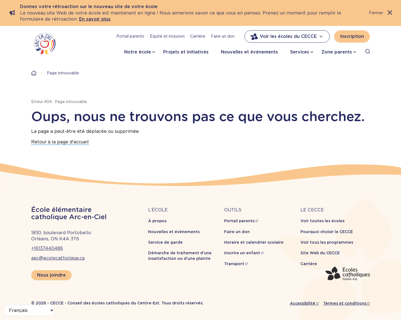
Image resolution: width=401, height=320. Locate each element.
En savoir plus (95, 19)
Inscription (352, 36)
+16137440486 (47, 248)
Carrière (197, 36)
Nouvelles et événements (249, 52)
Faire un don (222, 36)
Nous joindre (51, 275)
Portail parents (130, 36)
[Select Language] (29, 310)
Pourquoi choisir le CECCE (326, 231)
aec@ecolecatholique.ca (58, 258)
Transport (234, 264)
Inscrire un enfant (242, 253)
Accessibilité (302, 303)
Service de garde (165, 242)
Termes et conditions (344, 303)
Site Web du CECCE (320, 253)
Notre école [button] (137, 52)
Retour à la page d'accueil (60, 142)
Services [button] (299, 52)
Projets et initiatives (186, 52)
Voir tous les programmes (326, 242)
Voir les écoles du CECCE (287, 36)
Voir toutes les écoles (322, 221)
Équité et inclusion (167, 36)
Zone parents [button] (336, 52)
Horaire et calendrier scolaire (253, 242)
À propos (157, 221)
